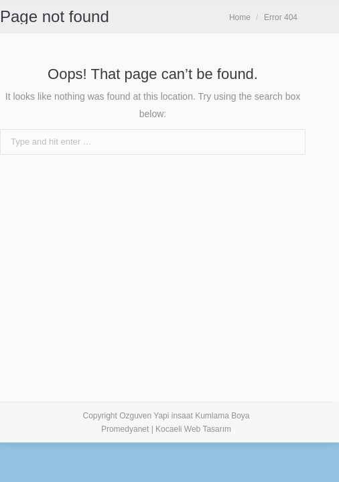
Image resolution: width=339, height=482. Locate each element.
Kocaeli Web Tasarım (193, 429)
